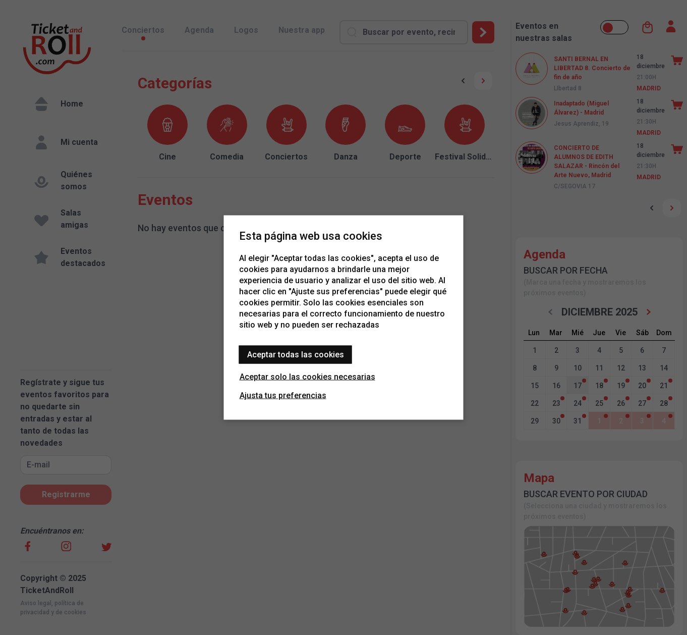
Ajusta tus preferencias (283, 395)
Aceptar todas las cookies (295, 354)
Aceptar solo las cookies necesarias (307, 377)
